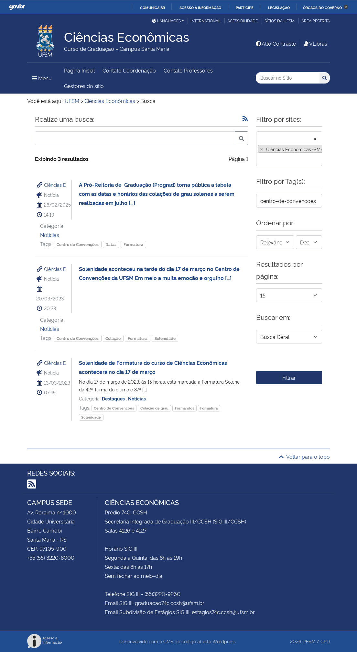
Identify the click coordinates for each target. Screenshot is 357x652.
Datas (110, 244)
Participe (245, 7)
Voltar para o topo (304, 456)
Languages (166, 20)
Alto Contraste (275, 43)
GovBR (17, 7)
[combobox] (289, 148)
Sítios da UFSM (280, 20)
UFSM (308, 641)
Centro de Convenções (78, 244)
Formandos (184, 408)
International (205, 20)
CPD (325, 641)
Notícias (49, 234)
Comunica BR (152, 7)
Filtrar (289, 377)
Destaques (114, 398)
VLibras (315, 43)
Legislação (279, 7)
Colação (113, 338)
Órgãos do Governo (322, 7)
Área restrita (315, 20)
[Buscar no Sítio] (287, 78)
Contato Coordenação (129, 70)
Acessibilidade (242, 20)
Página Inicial (79, 70)
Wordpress (224, 641)
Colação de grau (154, 408)
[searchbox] (260, 158)
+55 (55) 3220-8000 (50, 557)
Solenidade (165, 338)
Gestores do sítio (84, 85)
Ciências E (55, 185)
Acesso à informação (200, 7)
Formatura (133, 244)
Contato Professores (188, 70)
